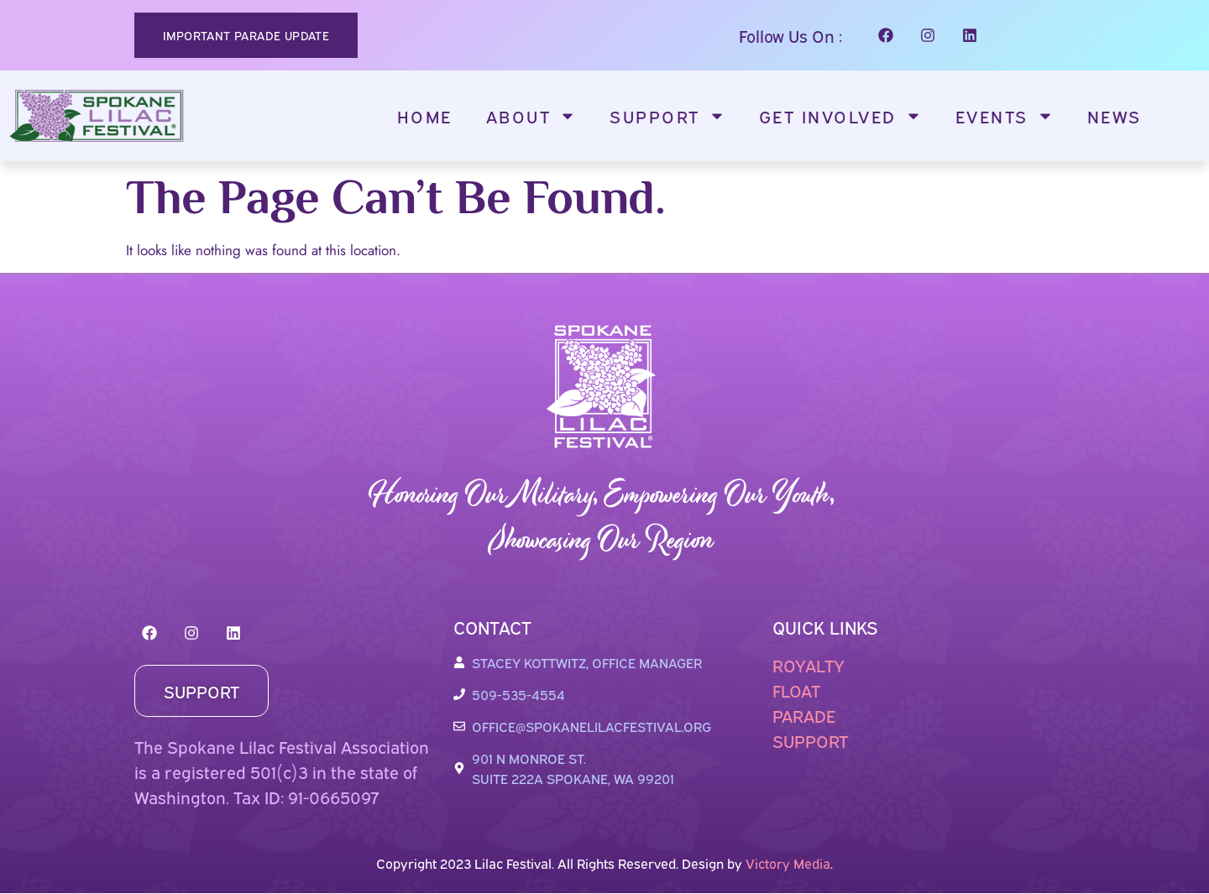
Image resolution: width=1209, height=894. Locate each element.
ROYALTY (808, 664)
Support (667, 116)
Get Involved (840, 116)
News (1114, 115)
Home (425, 115)
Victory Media (788, 863)
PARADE (803, 714)
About (531, 116)
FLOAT (796, 689)
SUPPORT (810, 740)
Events (1004, 116)
